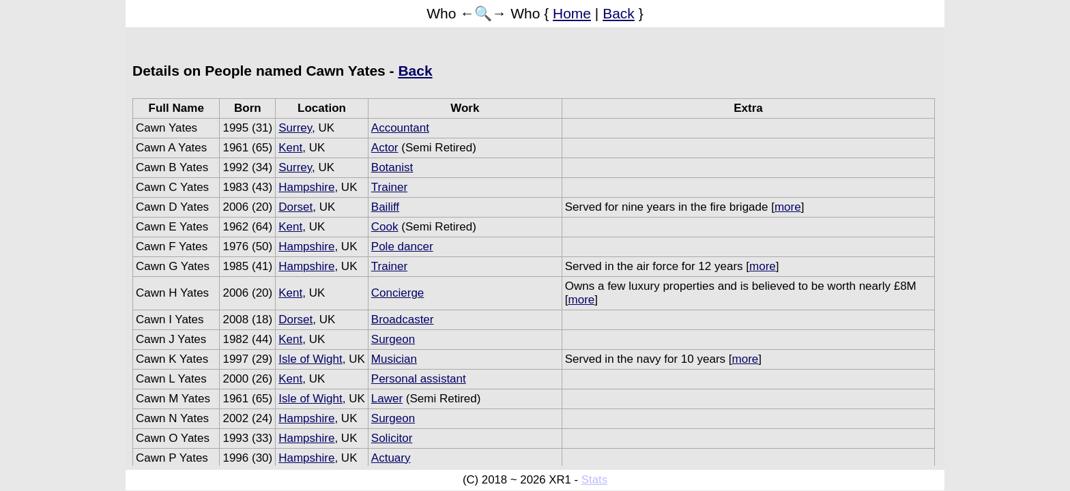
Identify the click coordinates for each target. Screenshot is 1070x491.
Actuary (391, 457)
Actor (385, 147)
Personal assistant (418, 378)
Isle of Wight (310, 359)
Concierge (397, 292)
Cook (385, 226)
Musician (394, 359)
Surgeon (393, 339)
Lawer (387, 398)
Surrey (295, 127)
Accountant (400, 127)
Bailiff (385, 206)
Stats (594, 479)
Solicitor (391, 438)
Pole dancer (402, 246)
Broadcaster (402, 319)
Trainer (389, 187)
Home (572, 13)
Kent (290, 147)
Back (619, 13)
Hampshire (306, 187)
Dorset (295, 206)
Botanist (392, 167)
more (788, 206)
